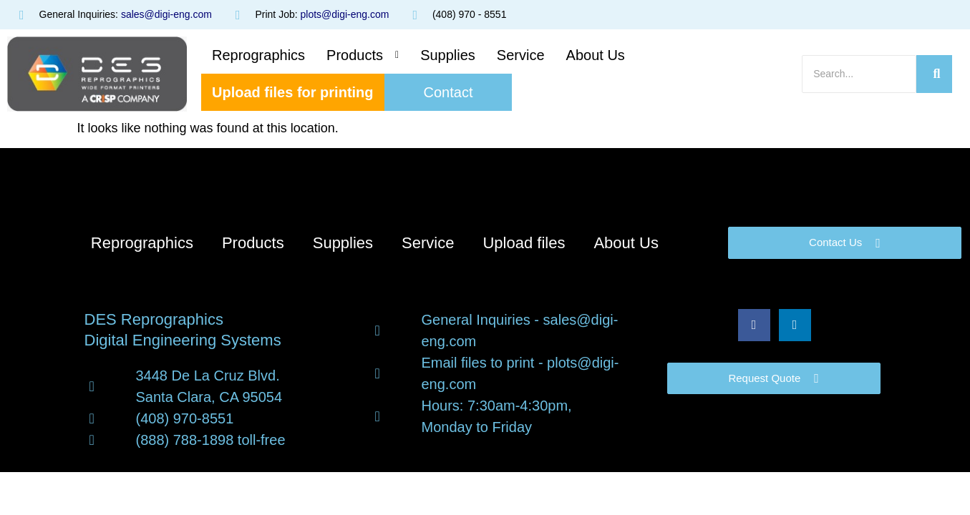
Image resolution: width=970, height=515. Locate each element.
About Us (595, 55)
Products (362, 55)
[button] (362, 55)
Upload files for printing (293, 92)
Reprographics (258, 55)
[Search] (859, 74)
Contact (448, 92)
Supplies (447, 55)
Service (521, 55)
